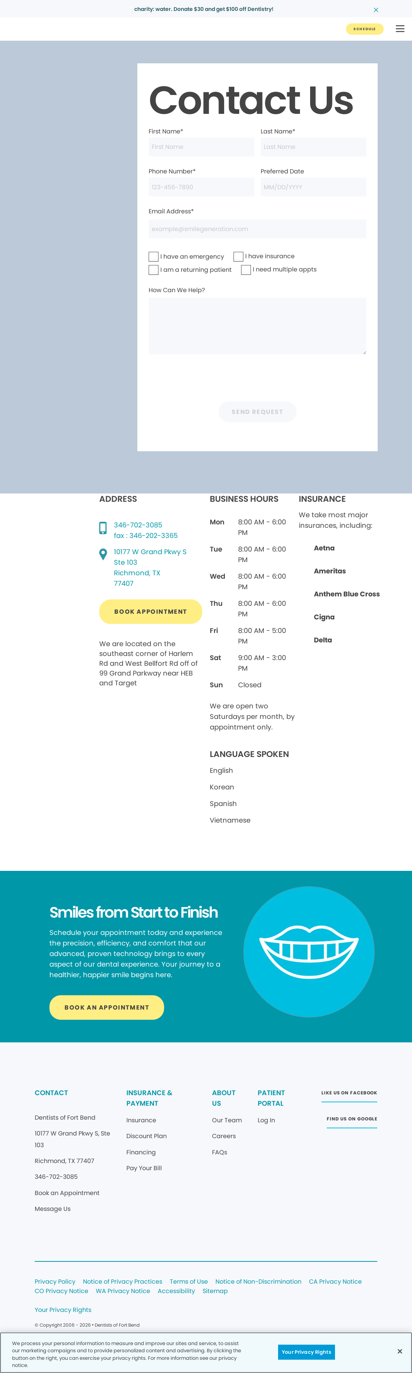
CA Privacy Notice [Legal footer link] (335, 1282)
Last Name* (313, 141)
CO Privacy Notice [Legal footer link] (61, 1291)
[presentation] (257, 380)
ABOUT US (223, 1098)
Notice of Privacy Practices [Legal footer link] (122, 1282)
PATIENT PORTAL (271, 1098)
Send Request (257, 412)
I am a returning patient (174, 269)
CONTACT (51, 1092)
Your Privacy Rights (63, 1310)
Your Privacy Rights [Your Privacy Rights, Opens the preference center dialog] (306, 1352)
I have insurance (254, 256)
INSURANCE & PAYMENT (149, 1098)
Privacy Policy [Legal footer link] (55, 1282)
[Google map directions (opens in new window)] (150, 568)
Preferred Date (313, 181)
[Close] (400, 1351)
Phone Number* (201, 181)
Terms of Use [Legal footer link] (189, 1282)
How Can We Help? (257, 320)
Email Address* (257, 222)
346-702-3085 (138, 525)
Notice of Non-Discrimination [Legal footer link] (258, 1282)
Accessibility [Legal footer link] (176, 1291)
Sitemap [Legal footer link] (215, 1291)
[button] (400, 29)
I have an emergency (172, 256)
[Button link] (365, 29)
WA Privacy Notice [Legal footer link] (123, 1291)
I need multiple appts (265, 269)
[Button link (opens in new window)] (150, 611)
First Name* (201, 141)
